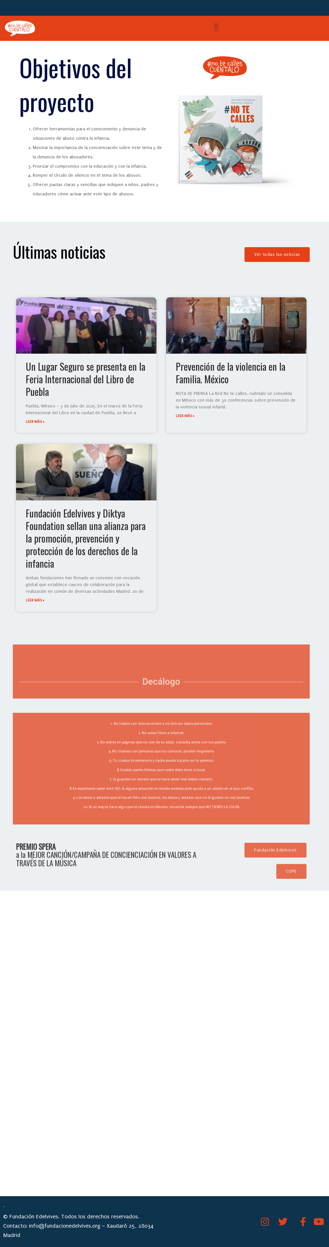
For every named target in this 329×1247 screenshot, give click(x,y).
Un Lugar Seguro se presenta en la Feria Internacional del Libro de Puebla (85, 379)
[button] (216, 27)
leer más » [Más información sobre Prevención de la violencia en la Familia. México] (185, 416)
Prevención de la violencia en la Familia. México (230, 372)
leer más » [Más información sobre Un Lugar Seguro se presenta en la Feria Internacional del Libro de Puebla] (35, 422)
